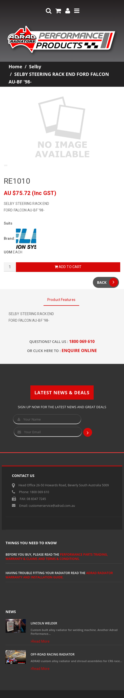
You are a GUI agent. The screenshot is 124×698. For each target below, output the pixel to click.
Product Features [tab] (61, 300)
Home (15, 66)
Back (107, 282)
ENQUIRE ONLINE (79, 350)
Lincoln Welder (44, 623)
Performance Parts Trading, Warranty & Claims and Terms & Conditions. (57, 556)
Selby (35, 66)
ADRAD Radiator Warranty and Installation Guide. (59, 575)
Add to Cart (68, 267)
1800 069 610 (82, 341)
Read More (40, 641)
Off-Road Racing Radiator (52, 654)
